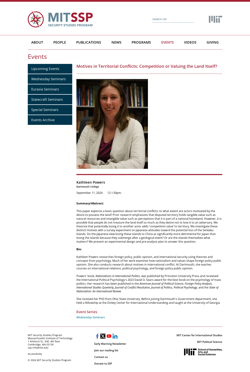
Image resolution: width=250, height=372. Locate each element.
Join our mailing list (106, 350)
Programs (141, 42)
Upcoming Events (45, 68)
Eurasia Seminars (45, 89)
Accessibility (35, 354)
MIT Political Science (209, 342)
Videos (190, 42)
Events (167, 42)
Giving (213, 42)
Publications (88, 42)
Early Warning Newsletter (110, 343)
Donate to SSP (103, 363)
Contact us (101, 357)
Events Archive (43, 120)
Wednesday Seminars (48, 79)
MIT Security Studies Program (45, 335)
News (116, 42)
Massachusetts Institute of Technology (50, 338)
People (59, 42)
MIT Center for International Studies (199, 335)
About (37, 42)
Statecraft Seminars (47, 99)
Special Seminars (45, 109)
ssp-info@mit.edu (38, 347)
